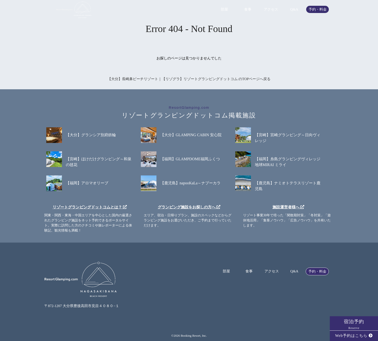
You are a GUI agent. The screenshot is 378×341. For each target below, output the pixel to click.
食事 (247, 9)
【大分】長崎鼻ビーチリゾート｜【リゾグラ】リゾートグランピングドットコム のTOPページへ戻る (189, 79)
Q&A (294, 9)
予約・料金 (318, 9)
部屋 (224, 9)
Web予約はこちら (354, 336)
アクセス (271, 9)
